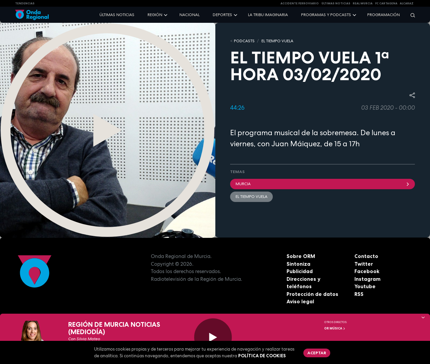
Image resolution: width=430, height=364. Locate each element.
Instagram (367, 279)
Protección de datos (312, 294)
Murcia (322, 184)
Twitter (363, 264)
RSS (358, 294)
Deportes (222, 14)
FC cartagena (386, 3)
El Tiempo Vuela (277, 41)
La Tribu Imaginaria (268, 14)
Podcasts (244, 41)
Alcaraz (407, 3)
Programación (383, 14)
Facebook (366, 271)
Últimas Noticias (335, 3)
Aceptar (316, 352)
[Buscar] (410, 15)
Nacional (189, 14)
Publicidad (300, 271)
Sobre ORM (301, 256)
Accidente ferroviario (300, 3)
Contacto (366, 256)
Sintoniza (298, 264)
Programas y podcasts (326, 14)
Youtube (365, 286)
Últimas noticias (116, 14)
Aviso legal (300, 301)
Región (154, 14)
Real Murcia (363, 3)
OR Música (335, 328)
